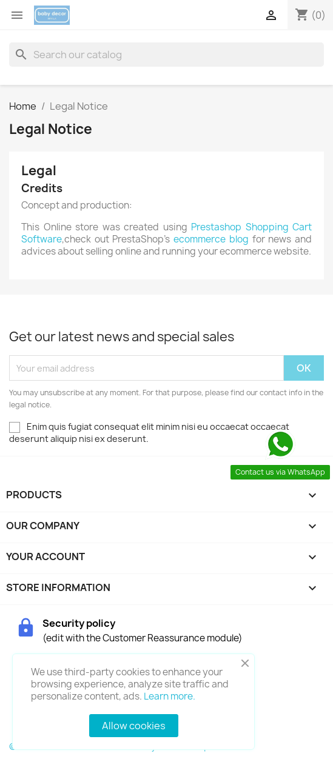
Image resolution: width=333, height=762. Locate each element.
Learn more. (169, 696)
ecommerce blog (211, 239)
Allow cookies (134, 725)
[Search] (166, 54)
